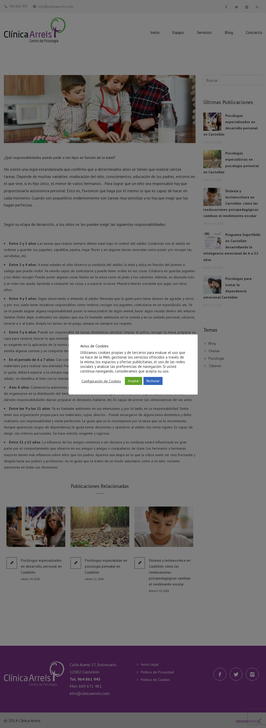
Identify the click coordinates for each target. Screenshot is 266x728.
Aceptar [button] (133, 381)
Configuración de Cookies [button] (101, 381)
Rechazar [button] (153, 381)
